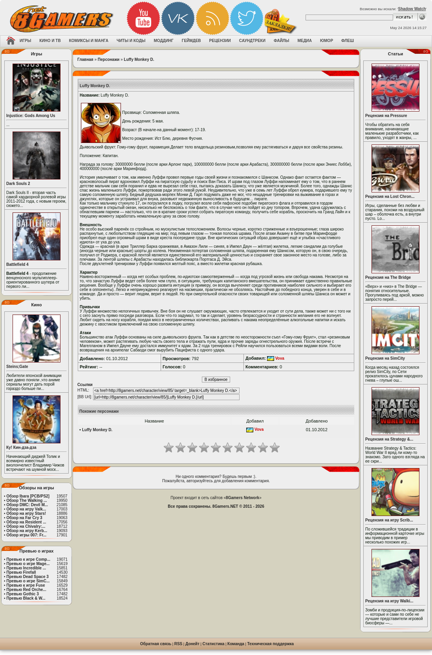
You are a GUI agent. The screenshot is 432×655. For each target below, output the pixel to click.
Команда (235, 644)
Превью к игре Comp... (28, 559)
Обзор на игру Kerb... (26, 531)
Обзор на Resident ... (26, 522)
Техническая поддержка (270, 644)
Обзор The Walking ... (26, 500)
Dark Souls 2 (18, 183)
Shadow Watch (412, 9)
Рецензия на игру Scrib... (389, 520)
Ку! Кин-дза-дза (21, 447)
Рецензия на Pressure (386, 115)
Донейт (192, 644)
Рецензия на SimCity (385, 358)
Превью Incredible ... (26, 568)
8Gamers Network (242, 498)
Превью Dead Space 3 (27, 576)
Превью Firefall (21, 572)
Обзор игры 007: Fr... (26, 535)
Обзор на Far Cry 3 (24, 518)
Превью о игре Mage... (27, 564)
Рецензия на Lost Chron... (390, 196)
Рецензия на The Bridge (388, 277)
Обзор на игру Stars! (26, 513)
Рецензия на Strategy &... (389, 439)
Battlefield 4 (17, 264)
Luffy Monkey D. (139, 59)
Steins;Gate (17, 366)
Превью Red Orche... (26, 589)
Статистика (214, 644)
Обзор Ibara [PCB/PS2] (27, 496)
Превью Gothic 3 (22, 594)
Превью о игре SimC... (27, 581)
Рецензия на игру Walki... (389, 601)
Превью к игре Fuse (25, 585)
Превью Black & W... (25, 598)
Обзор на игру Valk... (26, 509)
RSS (178, 644)
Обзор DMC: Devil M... (27, 505)
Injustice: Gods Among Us (30, 115)
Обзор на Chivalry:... (25, 526)
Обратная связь (155, 644)
